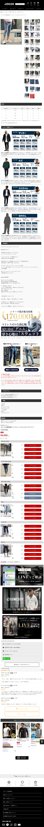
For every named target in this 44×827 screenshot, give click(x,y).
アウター (21, 8)
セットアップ (30, 8)
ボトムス (13, 8)
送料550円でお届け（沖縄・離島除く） (13, 647)
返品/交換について (8, 654)
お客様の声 (5, 809)
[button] (1, 737)
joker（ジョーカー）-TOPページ (22, 776)
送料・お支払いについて (9, 798)
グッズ (38, 8)
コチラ (14, 420)
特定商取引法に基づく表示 (9, 816)
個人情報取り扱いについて (9, 812)
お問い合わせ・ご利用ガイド (10, 805)
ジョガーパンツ (20, 12)
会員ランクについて (8, 794)
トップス (5, 8)
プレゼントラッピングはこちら (11, 651)
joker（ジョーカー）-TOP (6, 12)
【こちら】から (10, 122)
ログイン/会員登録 (7, 791)
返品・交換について (8, 802)
